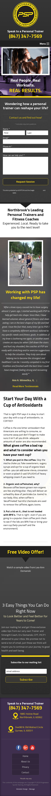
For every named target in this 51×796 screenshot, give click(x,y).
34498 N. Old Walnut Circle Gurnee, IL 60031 (29, 728)
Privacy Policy (39, 190)
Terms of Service (7, 193)
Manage (32, 789)
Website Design (22, 789)
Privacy (25, 767)
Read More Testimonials (25, 386)
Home (25, 756)
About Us (25, 761)
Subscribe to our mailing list (26, 662)
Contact (25, 772)
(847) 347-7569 (25, 36)
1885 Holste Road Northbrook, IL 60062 (29, 715)
